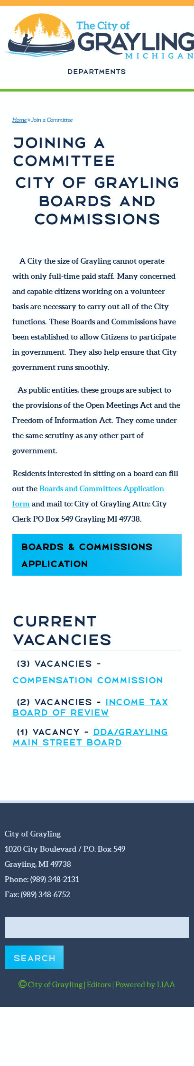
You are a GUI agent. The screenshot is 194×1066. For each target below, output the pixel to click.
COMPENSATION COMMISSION (87, 679)
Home (19, 120)
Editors (99, 984)
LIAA (166, 984)
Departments (96, 71)
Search (34, 957)
